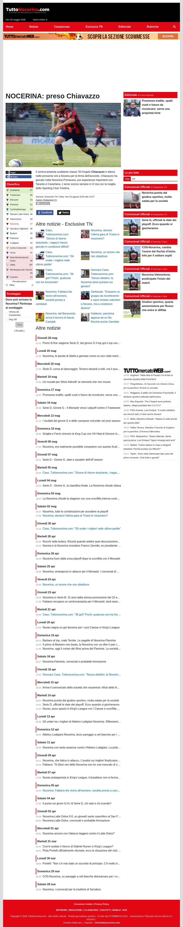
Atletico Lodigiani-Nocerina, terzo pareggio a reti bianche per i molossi (85, 734)
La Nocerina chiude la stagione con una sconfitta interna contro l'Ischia (85, 498)
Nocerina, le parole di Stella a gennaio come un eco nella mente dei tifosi (87, 356)
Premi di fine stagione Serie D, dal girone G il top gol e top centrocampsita (87, 343)
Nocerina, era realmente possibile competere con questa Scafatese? (84, 446)
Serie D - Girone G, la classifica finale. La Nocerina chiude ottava (82, 485)
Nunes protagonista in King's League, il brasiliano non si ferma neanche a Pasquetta (93, 777)
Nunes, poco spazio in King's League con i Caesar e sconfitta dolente (84, 708)
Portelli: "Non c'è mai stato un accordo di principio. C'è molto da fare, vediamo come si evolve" (99, 863)
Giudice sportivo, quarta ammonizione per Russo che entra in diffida (157, 306)
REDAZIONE (75, 910)
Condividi (45, 212)
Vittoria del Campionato (15, 313)
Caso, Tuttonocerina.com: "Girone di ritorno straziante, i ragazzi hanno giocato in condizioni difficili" (52, 238)
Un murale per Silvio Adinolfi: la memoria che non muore (77, 381)
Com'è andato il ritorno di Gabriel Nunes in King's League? (78, 846)
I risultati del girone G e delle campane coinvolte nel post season (81, 420)
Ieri (133, 179)
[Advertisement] (91, 67)
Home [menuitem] (9, 26)
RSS (125, 910)
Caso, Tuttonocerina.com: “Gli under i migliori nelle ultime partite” (82, 528)
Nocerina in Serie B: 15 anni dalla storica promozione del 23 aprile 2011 (86, 597)
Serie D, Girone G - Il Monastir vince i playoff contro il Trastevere (81, 407)
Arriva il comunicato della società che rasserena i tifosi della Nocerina (84, 687)
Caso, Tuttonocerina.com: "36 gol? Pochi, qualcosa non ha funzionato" (85, 614)
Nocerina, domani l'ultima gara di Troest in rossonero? (105, 234)
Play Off (13, 319)
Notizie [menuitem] (33, 26)
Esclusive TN (51, 196)
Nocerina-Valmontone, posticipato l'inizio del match (156, 278)
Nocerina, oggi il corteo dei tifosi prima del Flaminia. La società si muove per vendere (94, 648)
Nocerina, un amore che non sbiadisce (66, 584)
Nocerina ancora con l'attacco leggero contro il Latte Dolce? (79, 833)
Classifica (13, 184)
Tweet (64, 212)
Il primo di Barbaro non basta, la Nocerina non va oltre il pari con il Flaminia (88, 644)
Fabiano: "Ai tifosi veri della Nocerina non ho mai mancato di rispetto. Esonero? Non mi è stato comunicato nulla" (111, 764)
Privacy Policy (101, 904)
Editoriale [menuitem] (125, 26)
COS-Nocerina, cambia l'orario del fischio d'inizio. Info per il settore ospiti (159, 251)
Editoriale (130, 94)
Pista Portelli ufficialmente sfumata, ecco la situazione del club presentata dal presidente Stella (99, 850)
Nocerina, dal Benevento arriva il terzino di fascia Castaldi (60, 317)
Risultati (19, 330)
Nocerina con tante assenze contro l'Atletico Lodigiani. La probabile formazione (90, 747)
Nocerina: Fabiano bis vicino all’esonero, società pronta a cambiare (83, 790)
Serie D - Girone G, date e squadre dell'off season (73, 459)
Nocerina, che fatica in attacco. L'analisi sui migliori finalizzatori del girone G (88, 760)
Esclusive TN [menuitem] (94, 26)
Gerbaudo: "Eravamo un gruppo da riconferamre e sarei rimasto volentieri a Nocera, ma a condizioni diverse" (100, 300)
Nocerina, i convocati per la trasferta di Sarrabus (72, 889)
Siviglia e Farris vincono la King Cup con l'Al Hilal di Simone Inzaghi (83, 433)
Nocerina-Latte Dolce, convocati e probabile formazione (76, 820)
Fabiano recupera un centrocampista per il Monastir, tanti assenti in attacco (88, 601)
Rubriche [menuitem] (153, 26)
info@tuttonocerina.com (107, 922)
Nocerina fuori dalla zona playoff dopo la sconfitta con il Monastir (81, 558)
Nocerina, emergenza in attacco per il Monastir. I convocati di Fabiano (85, 571)
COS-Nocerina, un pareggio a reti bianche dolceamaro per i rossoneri (84, 876)
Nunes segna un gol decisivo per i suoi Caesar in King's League (81, 627)
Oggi (127, 179)
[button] (19, 324)
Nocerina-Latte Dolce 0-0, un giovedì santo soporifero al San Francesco (86, 816)
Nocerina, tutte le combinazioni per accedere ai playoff (75, 511)
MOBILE (116, 910)
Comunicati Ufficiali (137, 187)
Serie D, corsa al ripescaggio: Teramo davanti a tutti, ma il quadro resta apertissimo (93, 368)
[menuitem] (174, 26)
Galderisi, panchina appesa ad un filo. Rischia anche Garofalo (105, 317)
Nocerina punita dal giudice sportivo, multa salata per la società (81, 700)
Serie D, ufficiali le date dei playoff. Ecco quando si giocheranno (81, 704)
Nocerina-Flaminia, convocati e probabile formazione (74, 661)
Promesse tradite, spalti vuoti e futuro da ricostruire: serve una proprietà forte (89, 394)
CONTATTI (105, 910)
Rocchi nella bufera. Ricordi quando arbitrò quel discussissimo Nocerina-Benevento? (94, 541)
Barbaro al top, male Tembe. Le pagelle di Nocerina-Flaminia (79, 640)
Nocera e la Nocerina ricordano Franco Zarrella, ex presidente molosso (85, 545)
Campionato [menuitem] (62, 26)
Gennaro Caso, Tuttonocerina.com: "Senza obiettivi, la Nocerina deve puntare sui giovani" (97, 278)
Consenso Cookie (83, 904)
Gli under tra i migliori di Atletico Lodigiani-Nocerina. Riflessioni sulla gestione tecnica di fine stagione (103, 721)
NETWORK (61, 910)
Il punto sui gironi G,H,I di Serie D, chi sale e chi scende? (77, 803)
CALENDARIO (91, 910)
